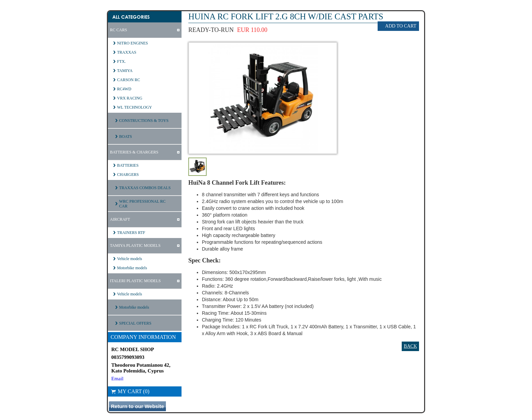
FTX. (121, 61)
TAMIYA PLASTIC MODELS (135, 245)
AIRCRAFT (120, 219)
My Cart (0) (130, 391)
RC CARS (118, 30)
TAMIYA (125, 70)
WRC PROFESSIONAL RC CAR (142, 203)
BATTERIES (127, 165)
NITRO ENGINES (132, 43)
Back (410, 346)
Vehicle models (129, 258)
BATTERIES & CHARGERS (134, 152)
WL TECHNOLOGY (134, 107)
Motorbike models (132, 268)
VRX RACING (129, 98)
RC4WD (124, 89)
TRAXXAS (126, 52)
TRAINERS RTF (131, 232)
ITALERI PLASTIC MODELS (135, 280)
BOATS (125, 136)
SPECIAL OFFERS (135, 323)
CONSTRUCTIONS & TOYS (144, 120)
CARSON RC (128, 79)
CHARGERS (128, 174)
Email (117, 378)
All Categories (131, 17)
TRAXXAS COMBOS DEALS (145, 187)
